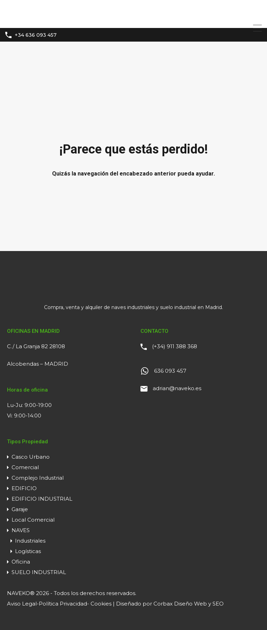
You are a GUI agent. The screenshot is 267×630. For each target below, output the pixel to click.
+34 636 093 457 (36, 35)
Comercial (25, 467)
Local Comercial (33, 519)
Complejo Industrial (38, 477)
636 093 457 (170, 370)
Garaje (20, 509)
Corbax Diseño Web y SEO (188, 603)
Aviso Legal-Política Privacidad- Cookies (59, 603)
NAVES (21, 530)
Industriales (30, 540)
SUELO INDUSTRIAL (39, 572)
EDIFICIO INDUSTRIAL (42, 498)
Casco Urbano (31, 456)
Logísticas (28, 551)
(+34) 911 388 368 (174, 346)
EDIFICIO (24, 488)
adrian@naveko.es (177, 388)
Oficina (21, 561)
